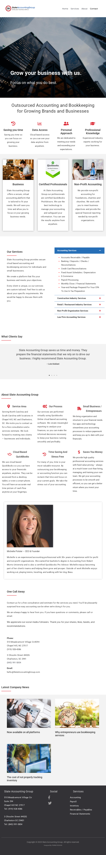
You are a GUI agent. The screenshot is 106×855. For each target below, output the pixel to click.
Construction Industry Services (71, 298)
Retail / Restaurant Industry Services (74, 304)
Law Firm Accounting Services (71, 317)
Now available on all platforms (23, 732)
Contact (94, 8)
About (85, 8)
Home (65, 8)
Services (75, 8)
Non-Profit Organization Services (72, 311)
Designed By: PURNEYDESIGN (53, 845)
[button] (79, 250)
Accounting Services (66, 250)
